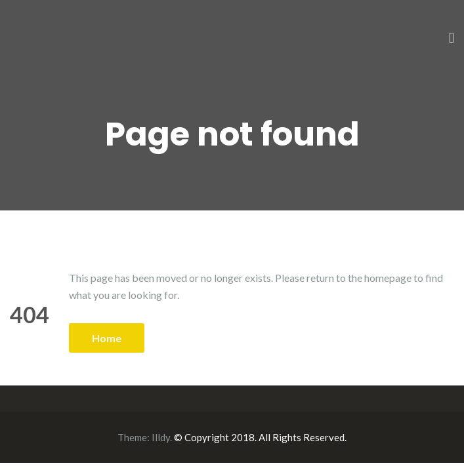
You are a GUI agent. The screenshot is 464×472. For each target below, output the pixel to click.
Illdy (161, 437)
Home (106, 338)
